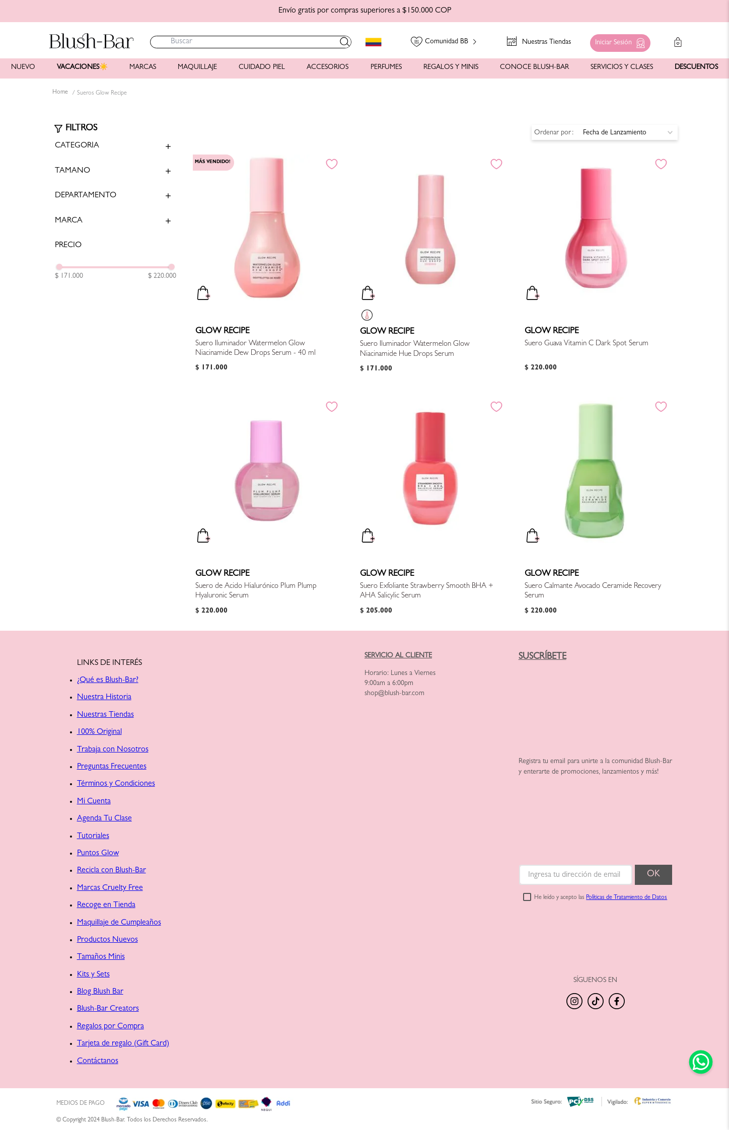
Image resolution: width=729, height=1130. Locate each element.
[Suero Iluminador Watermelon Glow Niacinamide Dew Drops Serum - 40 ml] (265, 269)
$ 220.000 (162, 276)
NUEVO (23, 67)
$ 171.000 (69, 276)
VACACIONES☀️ (82, 67)
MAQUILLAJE (197, 67)
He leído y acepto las (600, 898)
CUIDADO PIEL (262, 67)
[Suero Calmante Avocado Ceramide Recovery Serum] (595, 512)
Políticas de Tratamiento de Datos (626, 898)
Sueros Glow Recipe (102, 94)
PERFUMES (386, 67)
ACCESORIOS (327, 67)
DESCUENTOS (696, 67)
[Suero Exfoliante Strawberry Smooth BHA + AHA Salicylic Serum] (430, 512)
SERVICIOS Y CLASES (622, 67)
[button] (617, 40)
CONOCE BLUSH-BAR (534, 67)
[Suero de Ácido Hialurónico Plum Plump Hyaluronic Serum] (265, 512)
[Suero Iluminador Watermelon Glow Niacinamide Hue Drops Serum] (430, 269)
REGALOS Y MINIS (450, 67)
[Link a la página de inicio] (60, 93)
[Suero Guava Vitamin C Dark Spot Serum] (595, 269)
